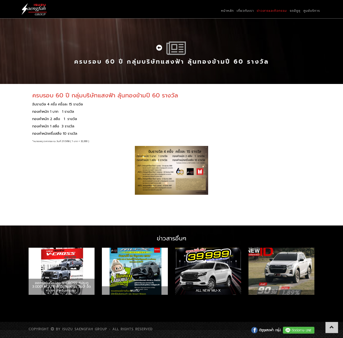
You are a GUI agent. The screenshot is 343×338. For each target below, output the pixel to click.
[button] (331, 327)
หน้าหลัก (227, 10)
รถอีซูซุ (295, 10)
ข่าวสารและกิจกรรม (272, 10)
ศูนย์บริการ (311, 10)
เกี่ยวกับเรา (245, 10)
